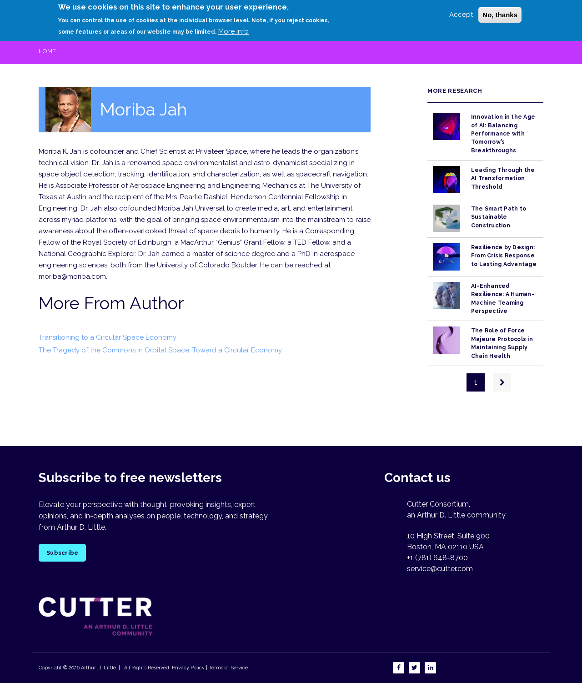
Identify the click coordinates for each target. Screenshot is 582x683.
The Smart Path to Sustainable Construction (498, 217)
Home (47, 51)
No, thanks (499, 13)
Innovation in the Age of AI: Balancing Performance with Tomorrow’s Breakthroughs (503, 133)
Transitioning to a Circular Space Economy (107, 337)
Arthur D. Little (98, 668)
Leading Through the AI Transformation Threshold (503, 178)
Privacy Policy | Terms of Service (210, 668)
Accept (461, 13)
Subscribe (62, 552)
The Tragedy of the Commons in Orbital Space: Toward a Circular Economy (160, 350)
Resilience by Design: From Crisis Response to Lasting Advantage (504, 255)
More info (233, 29)
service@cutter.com (440, 568)
